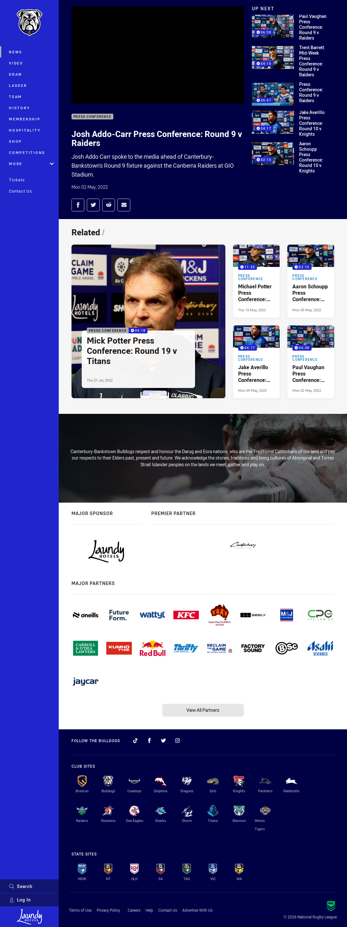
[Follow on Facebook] (149, 740)
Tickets (17, 180)
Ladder (18, 85)
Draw (15, 74)
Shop (15, 141)
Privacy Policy (108, 910)
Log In (20, 900)
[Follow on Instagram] (177, 740)
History (19, 107)
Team (15, 96)
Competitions (27, 152)
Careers (134, 910)
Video (16, 63)
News (15, 51)
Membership (25, 119)
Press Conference (92, 117)
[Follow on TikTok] (135, 740)
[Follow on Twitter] (163, 740)
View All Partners (202, 710)
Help (149, 910)
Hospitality (25, 130)
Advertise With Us (197, 910)
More (31, 163)
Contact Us (20, 191)
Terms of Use (80, 910)
